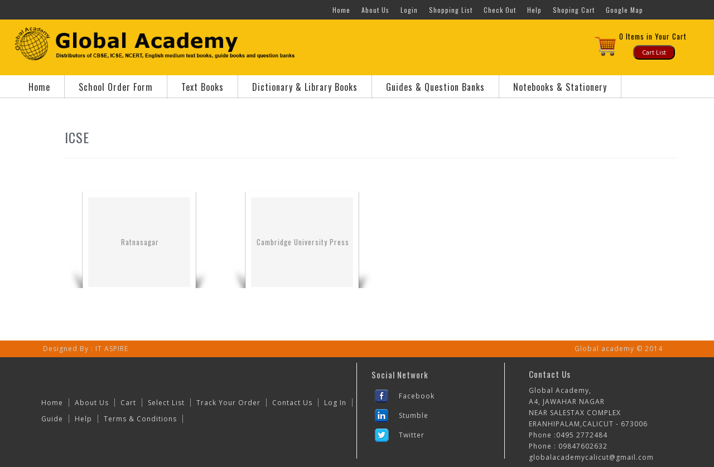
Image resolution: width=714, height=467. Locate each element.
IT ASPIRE (111, 348)
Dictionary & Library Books (305, 87)
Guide (52, 419)
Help (534, 9)
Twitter (411, 435)
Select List (166, 402)
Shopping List (450, 9)
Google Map (624, 9)
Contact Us (292, 402)
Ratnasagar (140, 241)
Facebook (417, 396)
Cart (128, 402)
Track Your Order (228, 402)
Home (341, 9)
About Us (375, 9)
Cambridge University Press (303, 241)
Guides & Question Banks (435, 87)
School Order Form (116, 87)
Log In (335, 402)
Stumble (413, 415)
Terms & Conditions (140, 419)
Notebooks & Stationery (560, 87)
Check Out (500, 9)
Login (409, 9)
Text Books (202, 87)
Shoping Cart (574, 9)
